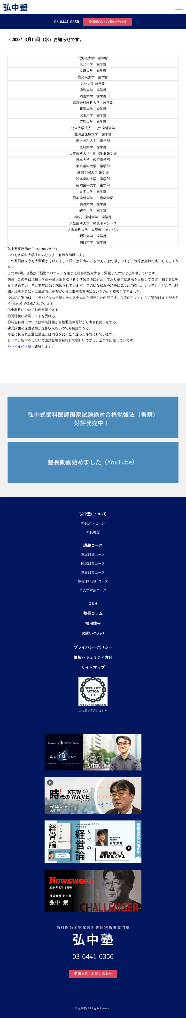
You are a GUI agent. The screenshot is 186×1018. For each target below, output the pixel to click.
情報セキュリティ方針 (93, 657)
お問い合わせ (93, 633)
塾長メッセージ (93, 523)
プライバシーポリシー (93, 647)
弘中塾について (93, 514)
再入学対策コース (93, 590)
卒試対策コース (93, 555)
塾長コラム (93, 613)
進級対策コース (93, 572)
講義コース (93, 545)
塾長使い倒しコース (93, 581)
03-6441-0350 (66, 21)
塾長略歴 (93, 532)
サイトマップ (93, 667)
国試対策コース (93, 563)
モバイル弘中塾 (19, 346)
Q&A (92, 603)
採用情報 (93, 623)
